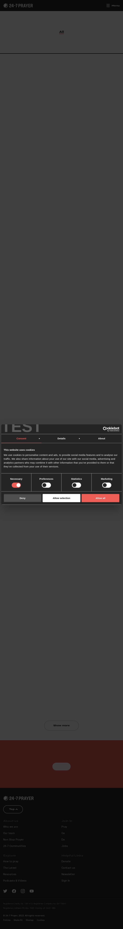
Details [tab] (61, 438)
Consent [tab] (21, 438)
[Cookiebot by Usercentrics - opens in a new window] (105, 429)
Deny (22, 498)
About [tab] (101, 438)
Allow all (100, 498)
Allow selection (61, 498)
